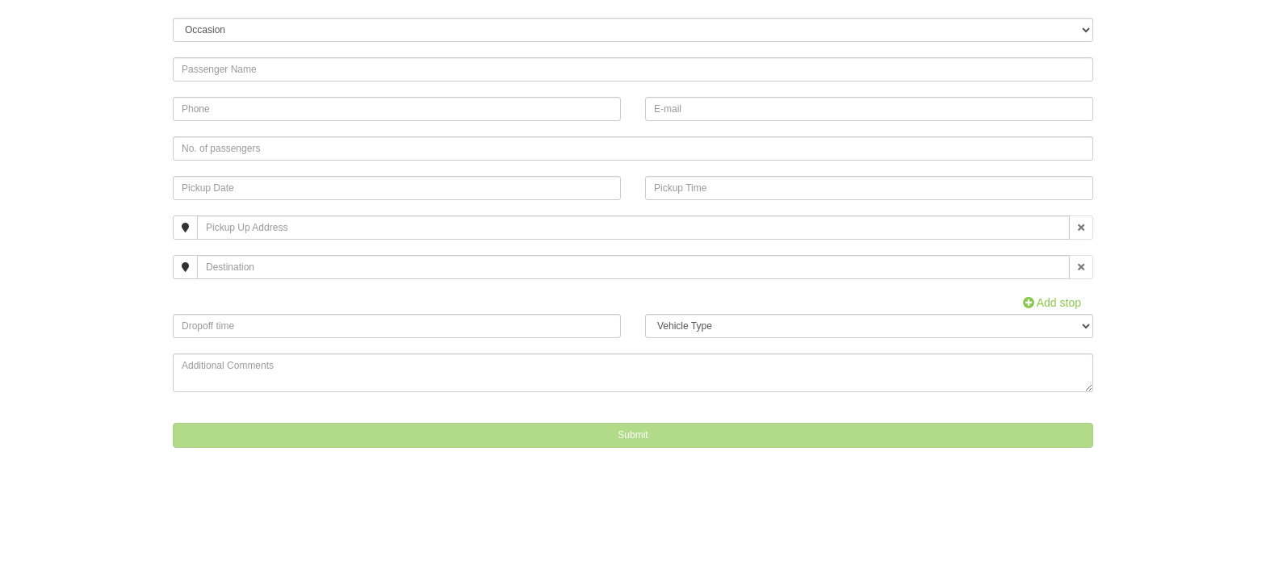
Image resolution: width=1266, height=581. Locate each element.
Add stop (1052, 302)
